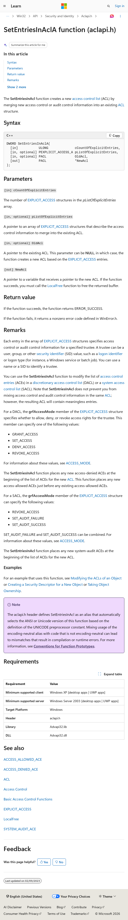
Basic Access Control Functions (28, 799)
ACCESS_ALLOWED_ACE (23, 759)
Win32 (21, 16)
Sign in (119, 6)
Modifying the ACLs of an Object (96, 578)
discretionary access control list (57, 382)
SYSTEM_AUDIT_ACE (20, 828)
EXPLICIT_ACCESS (41, 200)
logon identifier (111, 353)
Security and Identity (59, 16)
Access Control (15, 789)
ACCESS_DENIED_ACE (21, 769)
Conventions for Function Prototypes (64, 646)
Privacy (97, 907)
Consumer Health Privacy (21, 913)
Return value (16, 74)
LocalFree (55, 285)
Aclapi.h (86, 16)
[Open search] (108, 6)
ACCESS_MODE (78, 463)
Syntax (11, 62)
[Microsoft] (64, 6)
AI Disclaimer (13, 907)
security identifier (50, 353)
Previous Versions (39, 907)
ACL (121, 104)
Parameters (15, 68)
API (35, 16)
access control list (86, 98)
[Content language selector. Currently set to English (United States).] (24, 896)
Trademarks (78, 913)
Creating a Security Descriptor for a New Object (45, 584)
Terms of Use (56, 913)
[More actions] (120, 16)
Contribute (79, 907)
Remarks (13, 80)
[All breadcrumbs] (8, 16)
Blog (60, 907)
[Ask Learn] (112, 16)
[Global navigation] (4, 6)
